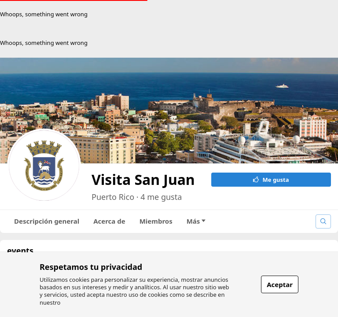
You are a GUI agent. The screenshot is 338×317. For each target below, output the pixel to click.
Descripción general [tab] (46, 221)
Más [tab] (196, 221)
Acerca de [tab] (109, 221)
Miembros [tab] (156, 221)
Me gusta (271, 180)
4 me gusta (161, 197)
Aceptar (279, 284)
